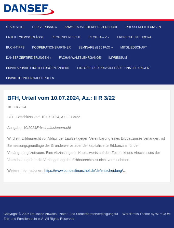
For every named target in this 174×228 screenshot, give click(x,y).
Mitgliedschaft (133, 47)
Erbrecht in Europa (134, 37)
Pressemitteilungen (143, 27)
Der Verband (44, 27)
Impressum (118, 57)
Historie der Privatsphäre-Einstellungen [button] (113, 68)
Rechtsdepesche (66, 37)
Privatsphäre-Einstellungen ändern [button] (38, 68)
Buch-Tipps (15, 47)
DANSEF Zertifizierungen (28, 57)
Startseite (15, 27)
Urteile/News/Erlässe (25, 37)
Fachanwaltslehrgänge (80, 57)
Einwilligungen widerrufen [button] (30, 78)
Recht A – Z (99, 37)
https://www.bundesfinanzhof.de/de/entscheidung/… (85, 171)
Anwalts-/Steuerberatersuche (91, 27)
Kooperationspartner (51, 47)
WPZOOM (162, 214)
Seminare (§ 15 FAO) (95, 47)
